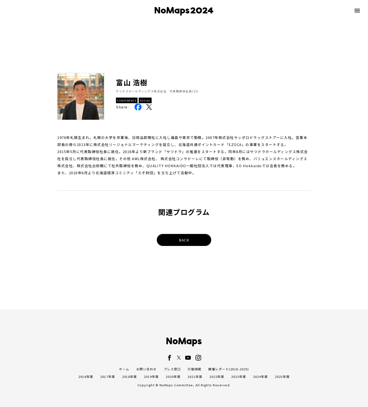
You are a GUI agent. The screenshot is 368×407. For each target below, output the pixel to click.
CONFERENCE (127, 100)
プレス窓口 (172, 369)
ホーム (124, 369)
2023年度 (238, 376)
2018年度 (129, 376)
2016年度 (85, 376)
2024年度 (260, 376)
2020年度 (173, 376)
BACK (184, 239)
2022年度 (216, 376)
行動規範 (194, 369)
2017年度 (107, 376)
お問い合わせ (146, 369)
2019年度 (151, 376)
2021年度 (195, 376)
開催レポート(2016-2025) (228, 369)
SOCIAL (145, 100)
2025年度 (282, 376)
